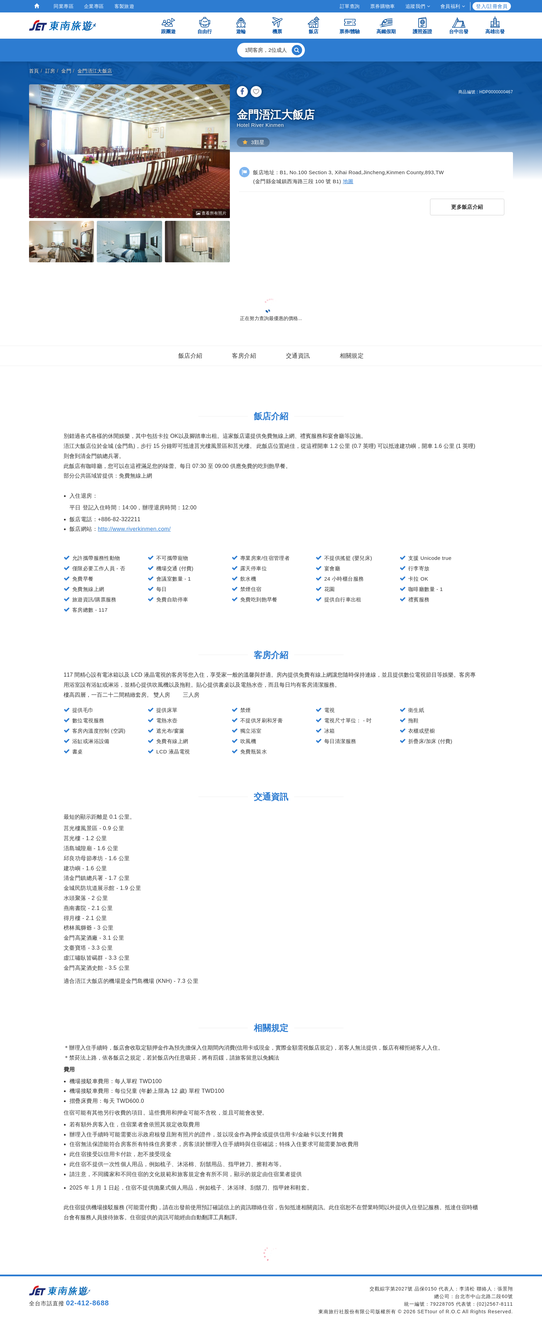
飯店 (313, 25)
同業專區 (64, 6)
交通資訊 (298, 356)
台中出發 (458, 25)
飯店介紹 (190, 356)
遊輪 (241, 25)
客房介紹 (244, 356)
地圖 (348, 181)
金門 (66, 71)
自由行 (204, 25)
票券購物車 (382, 6)
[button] (271, 50)
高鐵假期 (386, 25)
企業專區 (94, 6)
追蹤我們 (417, 6)
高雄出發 (495, 25)
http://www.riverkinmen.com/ (134, 529)
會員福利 (452, 6)
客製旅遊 (124, 6)
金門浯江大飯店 (94, 71)
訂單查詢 (350, 6)
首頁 (34, 71)
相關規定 (352, 356)
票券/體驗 (349, 25)
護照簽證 (422, 25)
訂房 (50, 71)
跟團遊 (168, 25)
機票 (277, 25)
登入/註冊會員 (491, 6)
